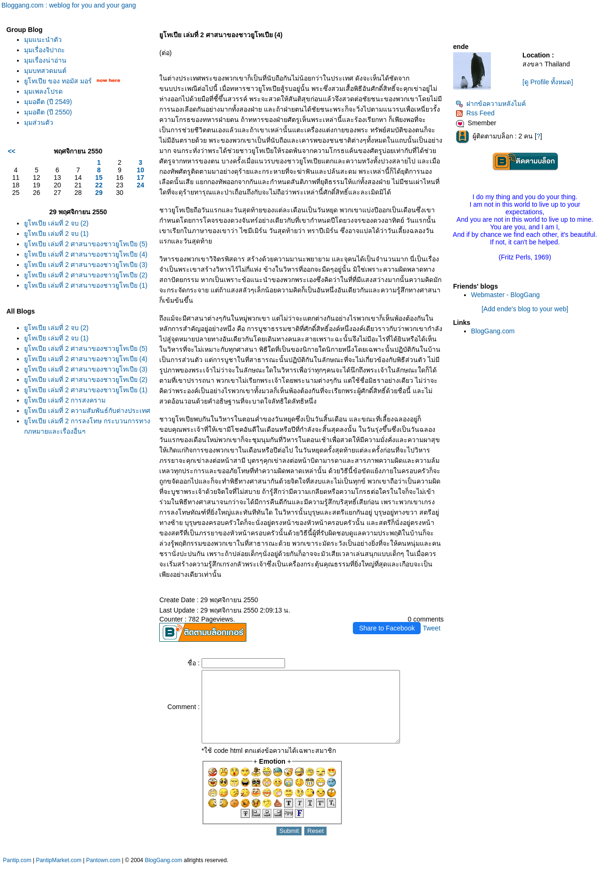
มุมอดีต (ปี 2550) (48, 112)
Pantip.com (17, 867)
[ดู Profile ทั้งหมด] (547, 82)
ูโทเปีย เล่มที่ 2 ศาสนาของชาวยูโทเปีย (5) (85, 244)
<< (11, 151)
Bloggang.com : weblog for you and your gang (68, 5)
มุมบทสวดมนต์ (45, 70)
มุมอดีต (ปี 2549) (48, 101)
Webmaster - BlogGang (505, 295)
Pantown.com (103, 867)
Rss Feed (475, 113)
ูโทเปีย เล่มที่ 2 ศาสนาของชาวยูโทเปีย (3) (85, 264)
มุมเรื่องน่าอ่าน (45, 60)
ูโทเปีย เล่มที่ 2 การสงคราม (64, 400)
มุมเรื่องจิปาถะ (44, 50)
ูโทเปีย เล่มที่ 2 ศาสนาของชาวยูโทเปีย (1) (85, 285)
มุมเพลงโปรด (43, 91)
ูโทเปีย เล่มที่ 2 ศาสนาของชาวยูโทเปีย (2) (85, 275)
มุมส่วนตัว (38, 122)
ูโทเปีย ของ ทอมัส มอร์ (58, 81)
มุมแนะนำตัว (43, 39)
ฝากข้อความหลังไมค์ (491, 103)
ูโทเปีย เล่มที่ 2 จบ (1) (56, 233)
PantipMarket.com (58, 867)
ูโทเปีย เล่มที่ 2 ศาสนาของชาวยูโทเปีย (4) (85, 254)
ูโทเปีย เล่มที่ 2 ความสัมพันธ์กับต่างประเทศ (87, 410)
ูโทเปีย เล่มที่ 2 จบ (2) (56, 223)
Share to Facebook (387, 628)
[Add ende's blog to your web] (524, 309)
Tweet (431, 628)
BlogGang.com (493, 331)
